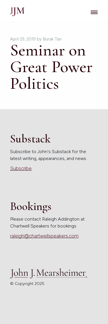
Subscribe (21, 168)
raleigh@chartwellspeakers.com (44, 236)
